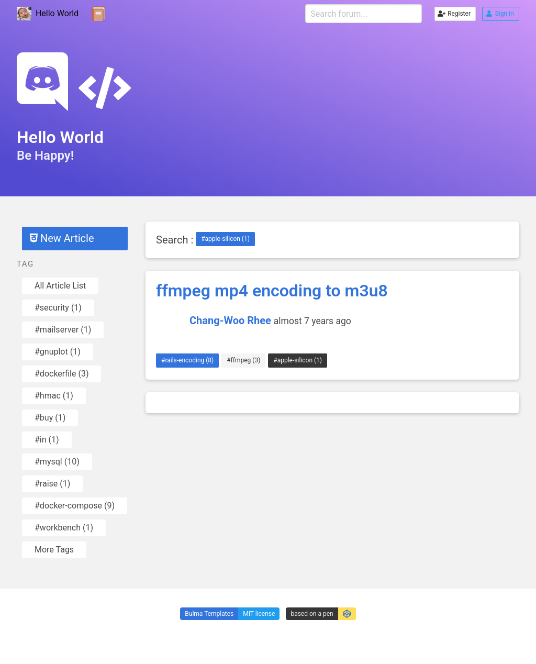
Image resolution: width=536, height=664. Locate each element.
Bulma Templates (209, 613)
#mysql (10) (57, 462)
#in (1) (47, 440)
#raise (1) (52, 484)
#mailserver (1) (63, 330)
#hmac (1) (54, 396)
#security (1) (58, 308)
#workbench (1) (64, 528)
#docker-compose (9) (75, 506)
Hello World (48, 14)
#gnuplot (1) (58, 352)
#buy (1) (50, 418)
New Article (62, 238)
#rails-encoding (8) (187, 360)
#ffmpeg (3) (243, 360)
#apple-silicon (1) (225, 238)
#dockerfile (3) (61, 374)
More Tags (54, 550)
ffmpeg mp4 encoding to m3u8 (272, 291)
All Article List (60, 286)
